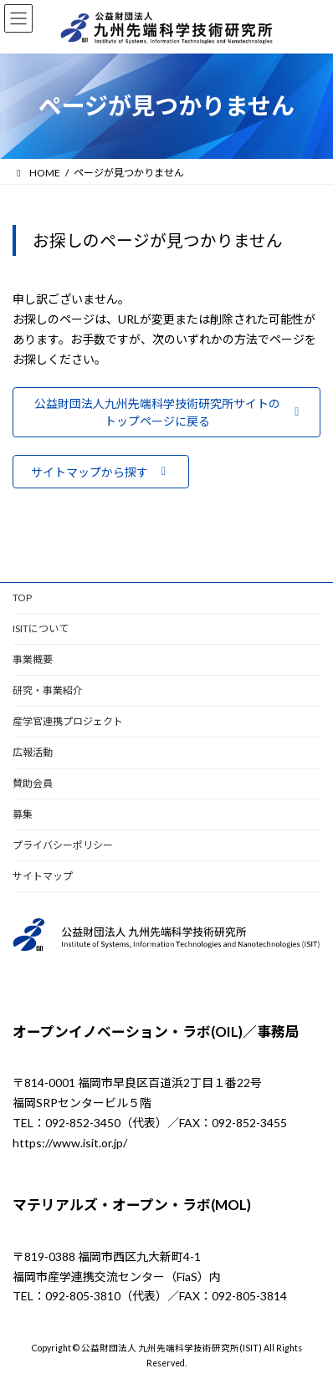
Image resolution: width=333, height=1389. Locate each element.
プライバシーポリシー (63, 845)
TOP (22, 597)
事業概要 (33, 659)
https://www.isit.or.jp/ (70, 1143)
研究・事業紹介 (48, 690)
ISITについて (41, 628)
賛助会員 (33, 783)
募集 (23, 814)
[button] (166, 412)
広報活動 (33, 752)
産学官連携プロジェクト (68, 721)
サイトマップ (43, 876)
